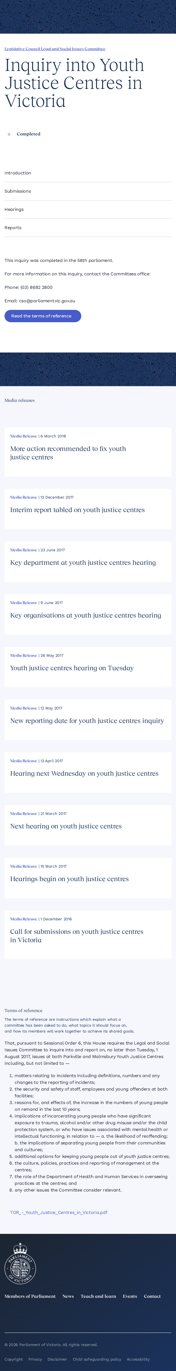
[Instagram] (114, 1313)
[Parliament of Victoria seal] (20, 1263)
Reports (12, 227)
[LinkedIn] (61, 1313)
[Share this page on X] (26, 145)
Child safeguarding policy (97, 1359)
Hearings (13, 209)
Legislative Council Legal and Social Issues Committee (54, 49)
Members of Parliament (30, 1297)
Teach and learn (98, 1297)
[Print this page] (55, 145)
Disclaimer (57, 1359)
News (68, 1297)
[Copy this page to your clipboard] (45, 145)
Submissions (17, 191)
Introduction (17, 173)
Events (130, 1297)
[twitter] (7, 1313)
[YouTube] (7, 1321)
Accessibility (138, 1359)
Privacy (35, 1359)
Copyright (13, 1359)
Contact (152, 1297)
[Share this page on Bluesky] (35, 145)
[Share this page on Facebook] (7, 145)
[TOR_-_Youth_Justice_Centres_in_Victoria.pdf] (88, 1213)
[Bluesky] (61, 1321)
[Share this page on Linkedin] (16, 145)
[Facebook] (168, 1313)
